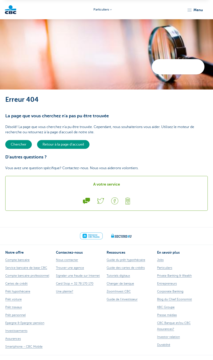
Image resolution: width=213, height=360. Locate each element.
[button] (195, 10)
